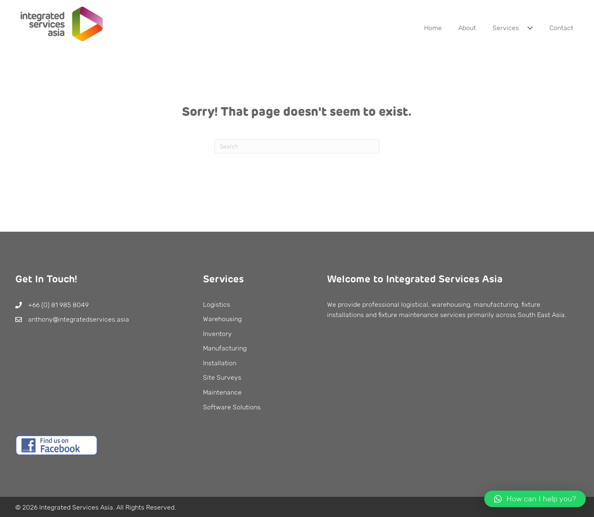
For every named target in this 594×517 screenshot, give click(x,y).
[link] (433, 28)
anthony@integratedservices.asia (78, 319)
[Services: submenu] (530, 28)
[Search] (297, 146)
